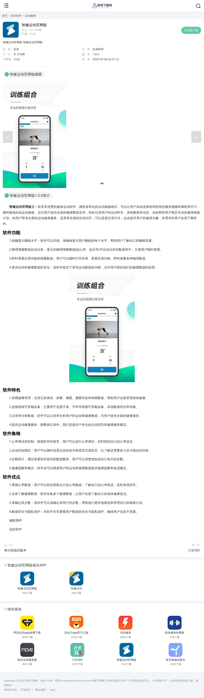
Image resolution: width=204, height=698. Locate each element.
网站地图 (40, 689)
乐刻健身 (125, 632)
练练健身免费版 (174, 632)
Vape (52, 689)
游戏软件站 (10, 689)
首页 (5, 15)
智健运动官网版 (12, 42)
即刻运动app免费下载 (27, 632)
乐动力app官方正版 (76, 632)
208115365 (46, 680)
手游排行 (26, 689)
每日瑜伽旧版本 (15, 550)
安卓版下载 (191, 30)
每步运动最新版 (27, 659)
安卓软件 (16, 15)
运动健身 (30, 15)
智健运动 (76, 588)
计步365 (194, 550)
